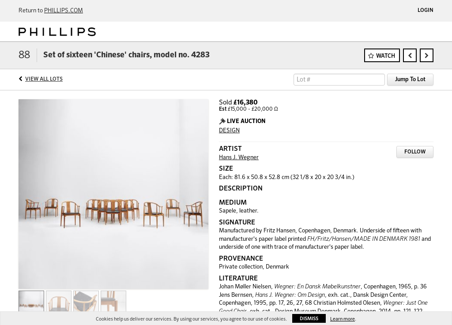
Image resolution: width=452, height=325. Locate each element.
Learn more (342, 319)
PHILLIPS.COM (63, 11)
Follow (415, 152)
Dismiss (309, 318)
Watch (385, 56)
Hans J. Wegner (239, 158)
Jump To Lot (410, 79)
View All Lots (44, 79)
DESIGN (229, 131)
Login (425, 10)
